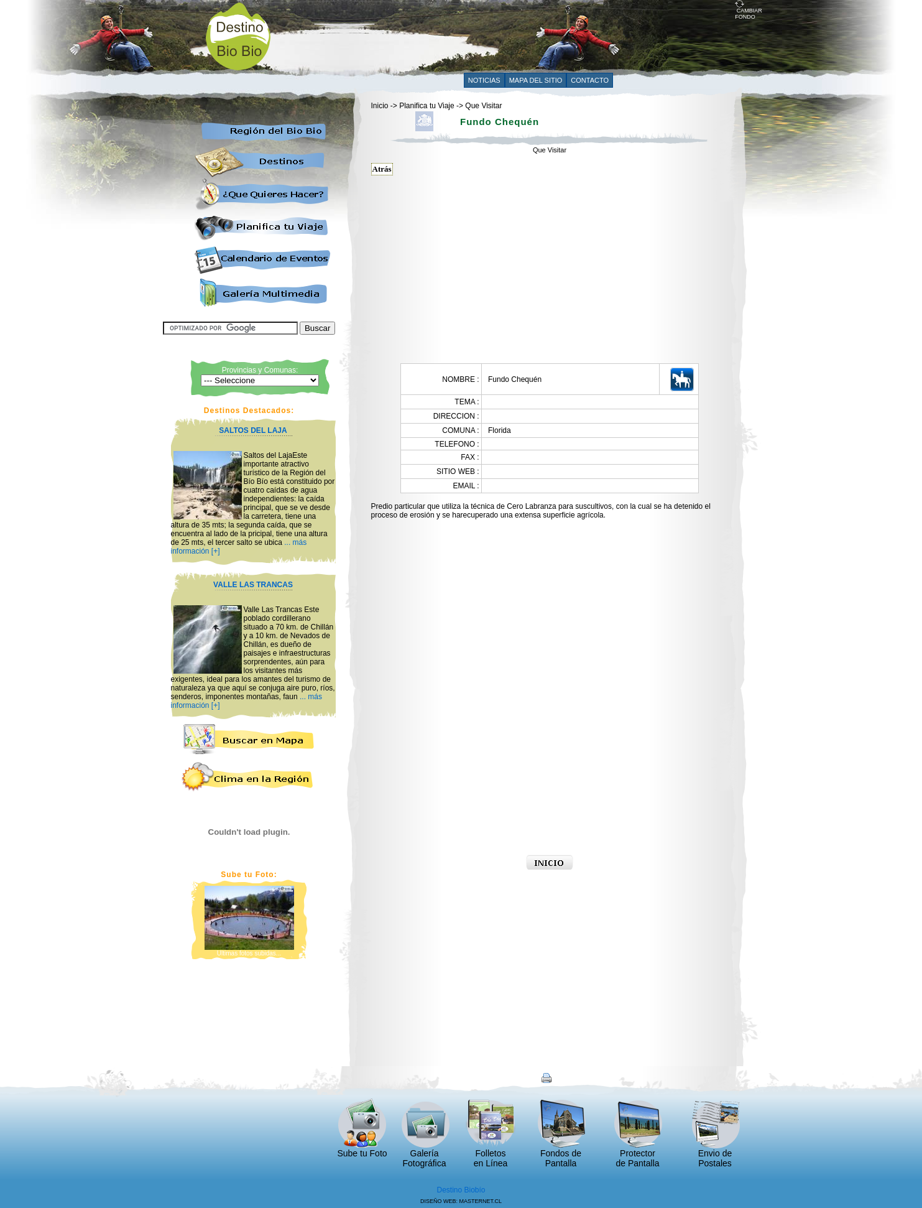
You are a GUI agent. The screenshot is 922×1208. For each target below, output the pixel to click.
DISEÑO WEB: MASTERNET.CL (461, 1201)
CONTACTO (590, 80)
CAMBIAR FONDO (748, 11)
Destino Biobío (460, 1190)
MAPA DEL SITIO (536, 80)
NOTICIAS (484, 80)
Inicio (380, 105)
